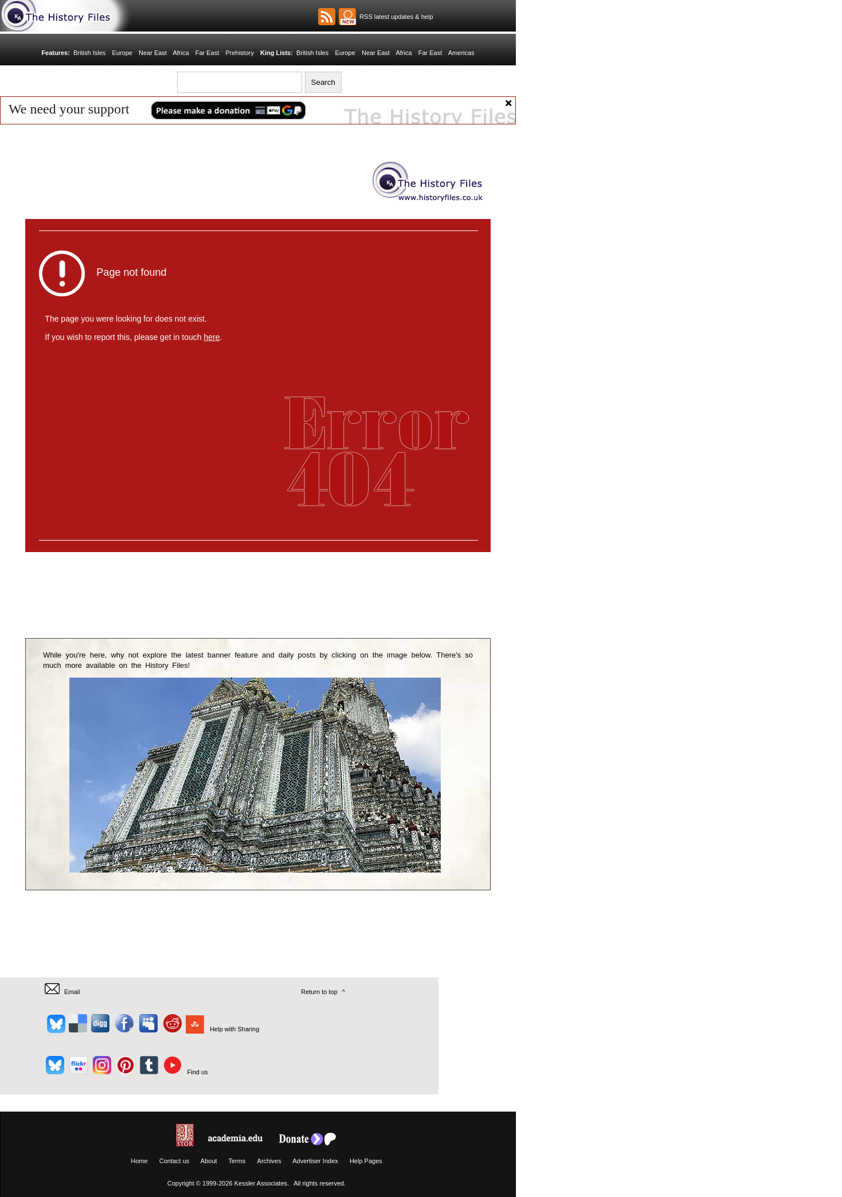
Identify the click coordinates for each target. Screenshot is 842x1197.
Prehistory (239, 52)
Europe (122, 52)
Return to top (319, 991)
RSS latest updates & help (394, 16)
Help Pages (366, 1160)
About (209, 1160)
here (211, 337)
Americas (461, 52)
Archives (269, 1160)
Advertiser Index (315, 1160)
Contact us (174, 1160)
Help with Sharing (234, 1029)
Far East (207, 52)
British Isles (89, 52)
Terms (236, 1160)
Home (139, 1160)
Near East (153, 52)
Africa (181, 52)
